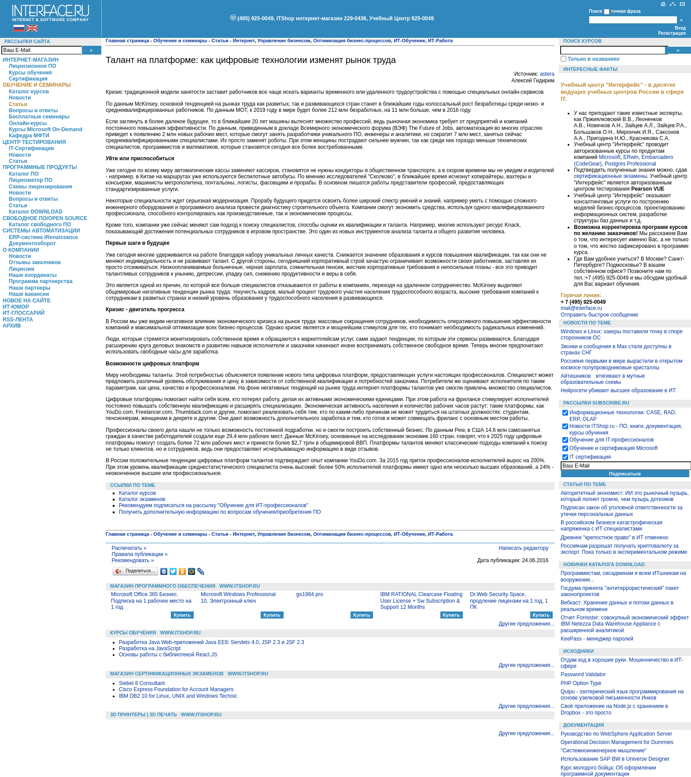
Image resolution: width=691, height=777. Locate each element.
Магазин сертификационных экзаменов (167, 673)
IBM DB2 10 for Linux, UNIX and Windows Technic (178, 696)
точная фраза (626, 11)
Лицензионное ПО (32, 66)
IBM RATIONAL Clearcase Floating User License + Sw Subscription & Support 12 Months (421, 600)
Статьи (18, 104)
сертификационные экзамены (610, 176)
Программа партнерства (41, 281)
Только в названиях (594, 59)
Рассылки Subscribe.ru (596, 402)
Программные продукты (40, 167)
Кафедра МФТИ (29, 136)
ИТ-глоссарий (23, 313)
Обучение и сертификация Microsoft (613, 448)
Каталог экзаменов (142, 499)
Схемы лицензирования (40, 187)
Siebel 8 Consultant (142, 683)
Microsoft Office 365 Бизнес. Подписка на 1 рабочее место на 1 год (151, 600)
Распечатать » (129, 548)
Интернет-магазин (31, 60)
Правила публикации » (140, 554)
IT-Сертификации (31, 148)
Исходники (578, 651)
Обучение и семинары (37, 85)
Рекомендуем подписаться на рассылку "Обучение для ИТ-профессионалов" (213, 505)
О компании (21, 250)
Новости (20, 98)
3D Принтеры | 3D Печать (143, 714)
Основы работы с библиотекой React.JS (168, 655)
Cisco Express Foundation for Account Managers (176, 689)
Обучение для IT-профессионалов (611, 440)
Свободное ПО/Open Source (45, 218)
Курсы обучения (30, 73)
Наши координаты (33, 275)
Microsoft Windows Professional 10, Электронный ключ (238, 597)
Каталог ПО (24, 174)
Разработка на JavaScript (150, 648)
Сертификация (28, 79)
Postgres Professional (630, 164)
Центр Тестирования (34, 142)
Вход (680, 28)
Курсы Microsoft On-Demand (45, 129)
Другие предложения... (526, 624)
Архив (12, 326)
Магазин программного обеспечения (162, 586)
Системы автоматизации (41, 231)
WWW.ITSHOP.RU (239, 586)
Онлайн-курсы (28, 123)
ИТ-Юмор (16, 307)
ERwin (631, 157)
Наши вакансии (29, 294)
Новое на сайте (27, 301)
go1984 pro (309, 594)
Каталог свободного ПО (40, 224)
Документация (583, 725)
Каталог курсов (29, 91)
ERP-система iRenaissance (43, 237)
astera (547, 74)
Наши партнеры (30, 288)
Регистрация (672, 33)
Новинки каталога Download (604, 564)
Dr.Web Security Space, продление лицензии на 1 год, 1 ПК (509, 600)
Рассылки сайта (27, 41)
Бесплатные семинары (39, 117)
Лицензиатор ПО (30, 180)
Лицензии (21, 269)
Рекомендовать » (133, 560)
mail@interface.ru (581, 308)
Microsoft (610, 157)
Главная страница (127, 40)
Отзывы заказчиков (35, 262)
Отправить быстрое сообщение (599, 315)
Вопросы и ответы (33, 110)
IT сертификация (590, 457)
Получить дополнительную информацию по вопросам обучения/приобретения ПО (220, 512)
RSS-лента (18, 320)
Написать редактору (524, 548)
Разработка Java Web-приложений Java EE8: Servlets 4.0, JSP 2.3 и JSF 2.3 (211, 642)
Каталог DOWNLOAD (36, 212)
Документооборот (32, 243)
